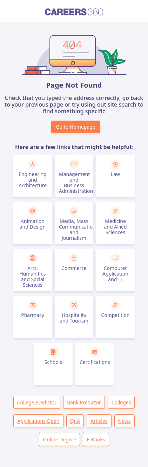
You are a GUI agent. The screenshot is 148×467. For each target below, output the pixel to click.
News (124, 421)
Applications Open (38, 421)
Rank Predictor (84, 402)
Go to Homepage (75, 126)
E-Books (96, 439)
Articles (98, 421)
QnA (75, 421)
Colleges (121, 402)
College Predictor (37, 402)
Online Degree (59, 439)
